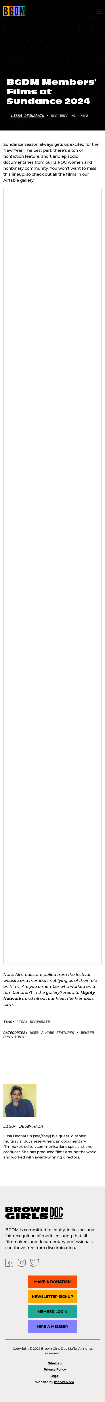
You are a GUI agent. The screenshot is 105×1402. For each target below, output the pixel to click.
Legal (54, 1376)
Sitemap (55, 1363)
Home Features (59, 1032)
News (34, 1032)
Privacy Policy (55, 1369)
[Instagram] (22, 1262)
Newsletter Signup (52, 1297)
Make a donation (52, 1282)
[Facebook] (9, 1262)
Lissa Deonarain (27, 115)
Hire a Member (52, 1326)
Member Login (52, 1312)
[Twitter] (35, 1262)
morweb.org (64, 1382)
